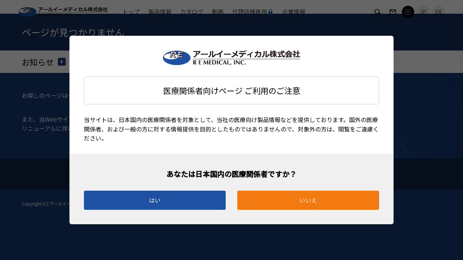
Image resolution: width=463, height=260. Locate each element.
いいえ (308, 200)
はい (155, 200)
